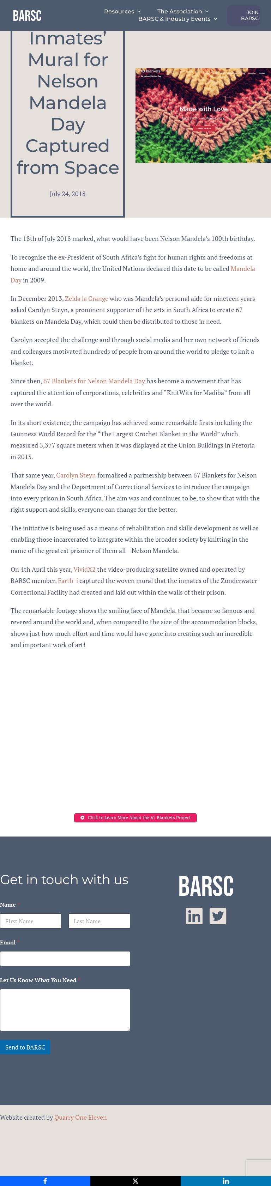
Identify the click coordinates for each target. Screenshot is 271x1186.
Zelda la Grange (86, 298)
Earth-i (68, 580)
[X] (135, 1181)
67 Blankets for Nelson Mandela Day (94, 381)
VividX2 (84, 569)
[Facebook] (45, 1181)
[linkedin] (194, 916)
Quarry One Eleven (80, 1117)
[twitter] (218, 916)
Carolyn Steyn (76, 475)
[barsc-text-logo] (27, 11)
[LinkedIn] (226, 1181)
